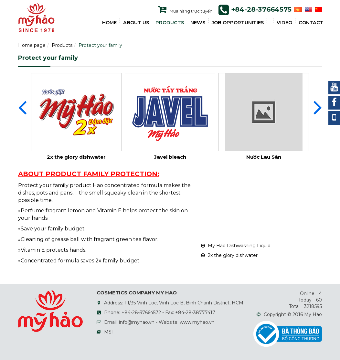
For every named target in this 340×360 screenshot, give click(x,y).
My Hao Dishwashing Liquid (236, 246)
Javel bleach (170, 157)
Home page (32, 45)
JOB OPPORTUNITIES (238, 23)
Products (62, 45)
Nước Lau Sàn (263, 157)
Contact (311, 23)
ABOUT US (136, 23)
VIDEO (284, 23)
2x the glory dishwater (76, 157)
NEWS (197, 23)
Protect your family (100, 45)
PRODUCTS (169, 23)
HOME (109, 23)
